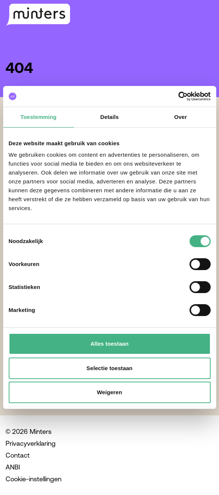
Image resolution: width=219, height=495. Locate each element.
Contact (18, 455)
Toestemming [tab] (38, 117)
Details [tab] (109, 117)
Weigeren (109, 392)
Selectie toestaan (109, 368)
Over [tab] (180, 117)
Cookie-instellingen (34, 479)
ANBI (13, 467)
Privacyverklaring (31, 443)
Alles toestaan (109, 343)
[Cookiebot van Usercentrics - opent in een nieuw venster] (178, 96)
